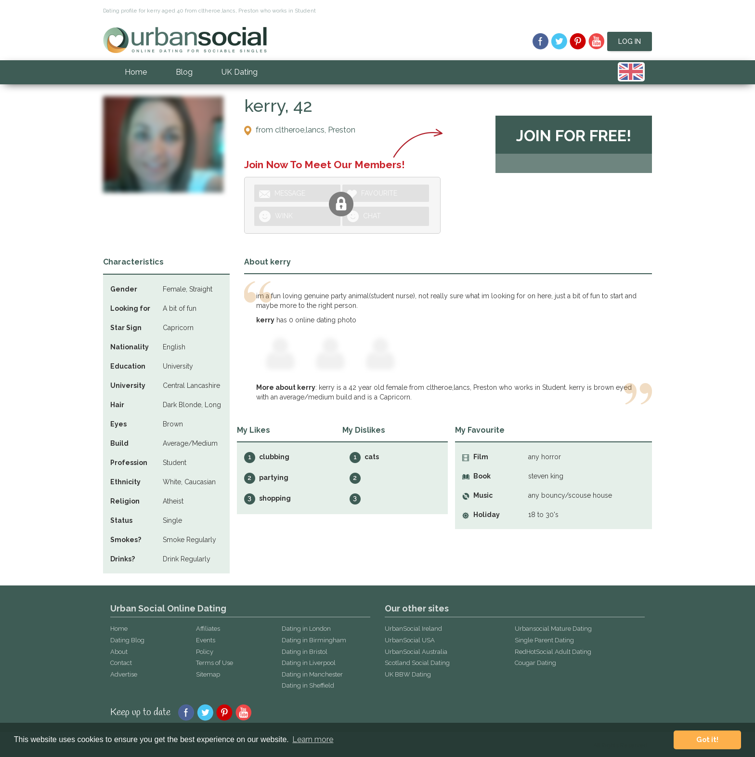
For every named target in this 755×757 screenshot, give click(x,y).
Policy (204, 651)
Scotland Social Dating (417, 662)
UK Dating (239, 72)
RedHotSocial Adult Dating (553, 651)
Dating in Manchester (312, 674)
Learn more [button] (312, 739)
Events (205, 640)
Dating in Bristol (304, 651)
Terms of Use (214, 662)
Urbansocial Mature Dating (553, 628)
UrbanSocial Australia (416, 651)
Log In (629, 41)
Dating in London (306, 628)
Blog (184, 72)
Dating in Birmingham (314, 640)
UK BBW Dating (408, 674)
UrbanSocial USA (410, 640)
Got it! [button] (707, 739)
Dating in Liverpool (309, 662)
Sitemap (208, 674)
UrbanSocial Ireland (413, 628)
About (119, 651)
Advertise (123, 674)
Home (136, 72)
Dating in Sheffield (308, 685)
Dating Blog (127, 640)
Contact (121, 662)
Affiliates (208, 628)
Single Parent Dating (544, 640)
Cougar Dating (535, 662)
